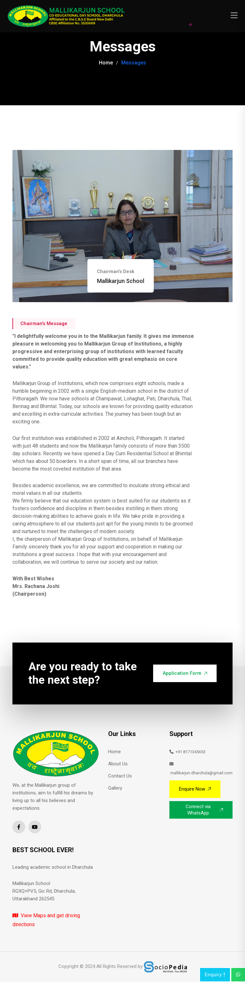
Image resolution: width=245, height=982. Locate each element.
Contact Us (120, 776)
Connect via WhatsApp (204, 810)
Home (106, 63)
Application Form (185, 673)
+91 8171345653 (187, 751)
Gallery (115, 788)
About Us (118, 764)
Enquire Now (195, 789)
